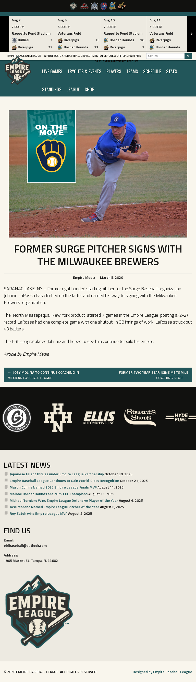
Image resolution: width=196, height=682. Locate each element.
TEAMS (132, 71)
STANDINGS (52, 89)
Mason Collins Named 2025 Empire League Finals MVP (53, 487)
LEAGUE (73, 89)
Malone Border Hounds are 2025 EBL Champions (49, 493)
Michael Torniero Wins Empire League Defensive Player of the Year (64, 500)
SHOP (89, 89)
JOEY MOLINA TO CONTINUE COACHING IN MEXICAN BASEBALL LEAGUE (43, 375)
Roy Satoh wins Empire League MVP (38, 513)
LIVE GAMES (52, 71)
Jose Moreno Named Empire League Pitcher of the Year (54, 506)
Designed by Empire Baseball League (162, 671)
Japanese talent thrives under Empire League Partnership (57, 474)
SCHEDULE (152, 71)
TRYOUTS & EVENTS (84, 71)
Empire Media (84, 277)
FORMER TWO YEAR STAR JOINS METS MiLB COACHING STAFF (153, 375)
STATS (171, 71)
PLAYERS (113, 71)
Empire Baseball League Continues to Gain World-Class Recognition (64, 480)
